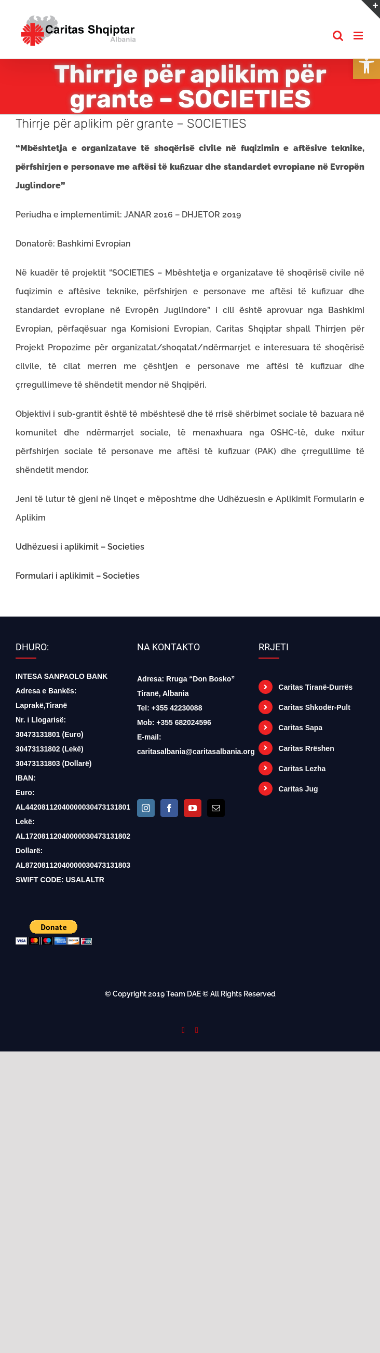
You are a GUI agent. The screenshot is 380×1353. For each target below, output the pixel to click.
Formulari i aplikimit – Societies (78, 576)
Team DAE (183, 994)
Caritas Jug (298, 789)
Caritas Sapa (300, 727)
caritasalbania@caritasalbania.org (196, 751)
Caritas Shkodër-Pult (314, 707)
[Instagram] (146, 808)
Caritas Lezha (301, 768)
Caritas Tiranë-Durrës (315, 687)
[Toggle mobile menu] (359, 35)
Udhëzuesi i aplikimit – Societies (80, 547)
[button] (366, 65)
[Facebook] (169, 808)
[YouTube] (192, 808)
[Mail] (216, 808)
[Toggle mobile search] (338, 35)
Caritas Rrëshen (306, 748)
